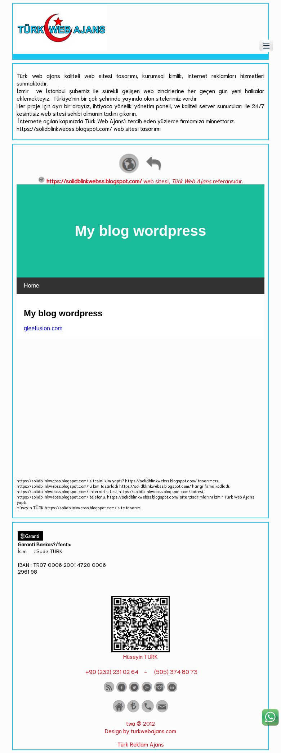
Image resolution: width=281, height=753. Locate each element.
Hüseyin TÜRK (140, 656)
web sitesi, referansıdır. (140, 180)
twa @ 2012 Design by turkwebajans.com (140, 726)
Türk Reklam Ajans (140, 744)
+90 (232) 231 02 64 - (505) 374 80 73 (140, 671)
